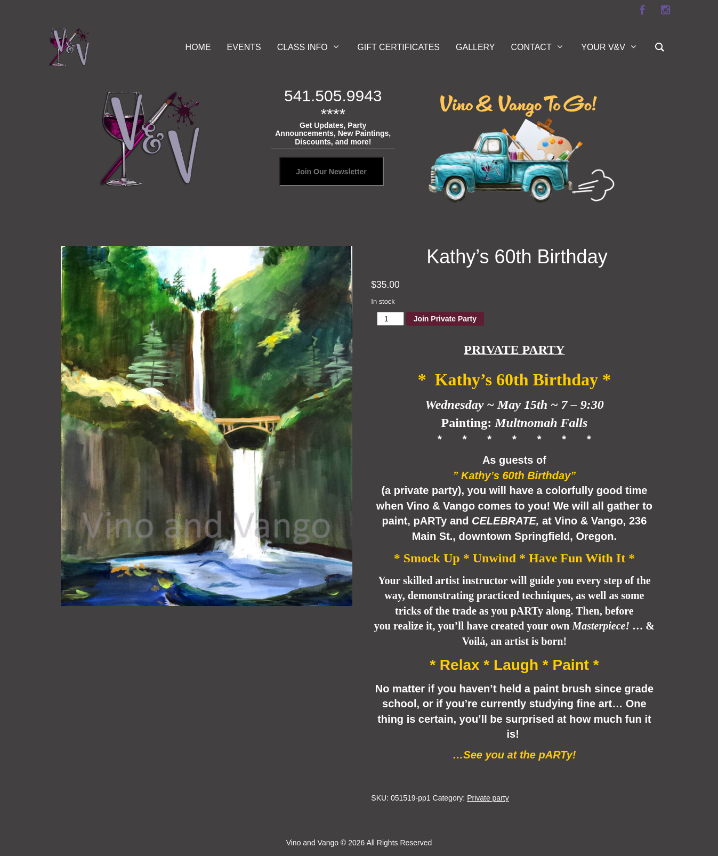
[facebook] (642, 10)
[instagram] (665, 10)
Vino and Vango (312, 842)
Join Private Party (445, 318)
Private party (488, 798)
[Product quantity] (390, 319)
